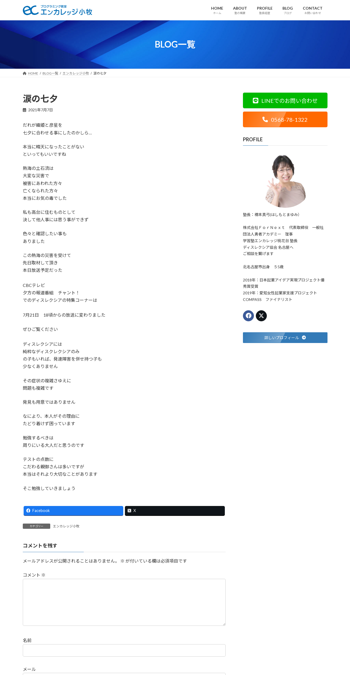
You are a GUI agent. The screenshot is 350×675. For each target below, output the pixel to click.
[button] (285, 100)
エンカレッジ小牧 (66, 526)
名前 (27, 649)
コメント (34, 575)
